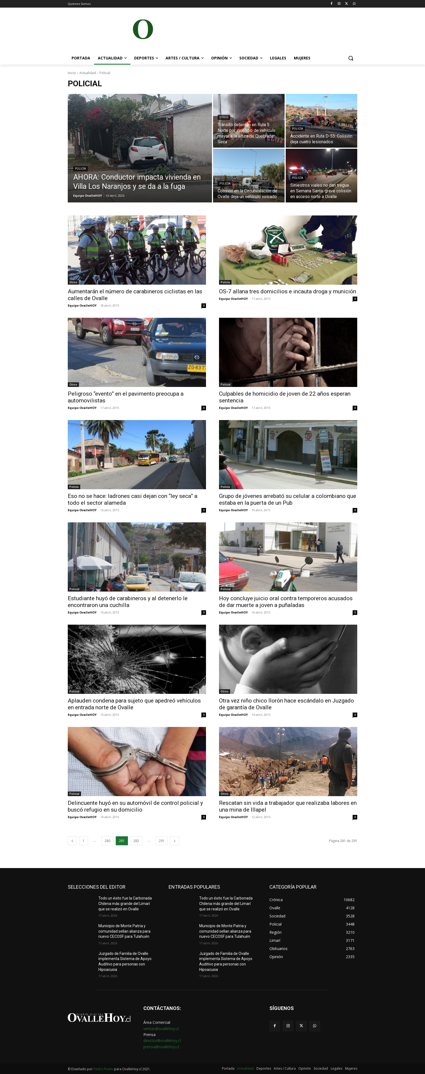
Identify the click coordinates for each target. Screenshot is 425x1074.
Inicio (72, 73)
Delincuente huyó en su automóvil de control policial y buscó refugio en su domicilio (135, 806)
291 (162, 840)
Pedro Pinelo (103, 1069)
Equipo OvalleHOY (82, 305)
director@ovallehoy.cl (162, 1040)
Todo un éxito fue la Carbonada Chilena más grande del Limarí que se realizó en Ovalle (125, 903)
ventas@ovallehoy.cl (161, 1028)
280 (107, 840)
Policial (226, 384)
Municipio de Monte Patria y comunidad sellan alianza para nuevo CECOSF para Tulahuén (124, 931)
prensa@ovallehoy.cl (161, 1046)
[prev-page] (72, 840)
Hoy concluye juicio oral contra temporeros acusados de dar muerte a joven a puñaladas (286, 601)
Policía (80, 168)
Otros (224, 117)
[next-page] (174, 840)
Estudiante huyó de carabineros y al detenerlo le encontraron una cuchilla (128, 601)
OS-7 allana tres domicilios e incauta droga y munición (287, 291)
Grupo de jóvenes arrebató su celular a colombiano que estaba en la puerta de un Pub (287, 499)
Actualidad (87, 73)
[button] (350, 58)
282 (136, 840)
